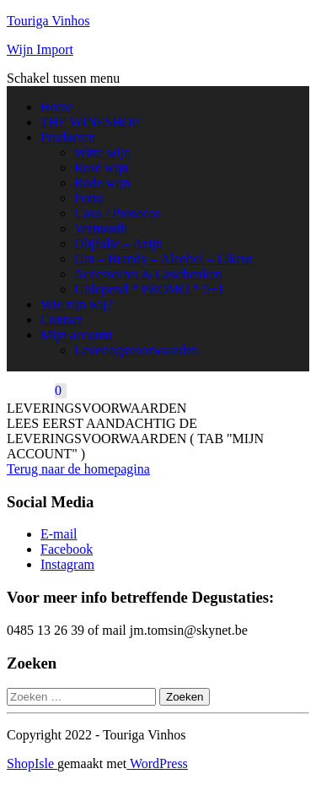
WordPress (157, 763)
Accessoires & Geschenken (148, 274)
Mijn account (76, 335)
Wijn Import (40, 49)
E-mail (59, 534)
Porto (89, 198)
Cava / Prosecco (117, 213)
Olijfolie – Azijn (118, 243)
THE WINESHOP (89, 122)
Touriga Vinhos (48, 21)
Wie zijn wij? (76, 304)
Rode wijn (102, 183)
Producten (67, 137)
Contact (61, 319)
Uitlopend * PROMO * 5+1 (149, 289)
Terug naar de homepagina (78, 469)
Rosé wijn (101, 167)
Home (56, 107)
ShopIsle (32, 763)
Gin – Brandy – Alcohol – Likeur (163, 259)
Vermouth (100, 228)
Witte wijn (102, 152)
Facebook (66, 549)
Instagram (67, 564)
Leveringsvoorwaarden (136, 350)
